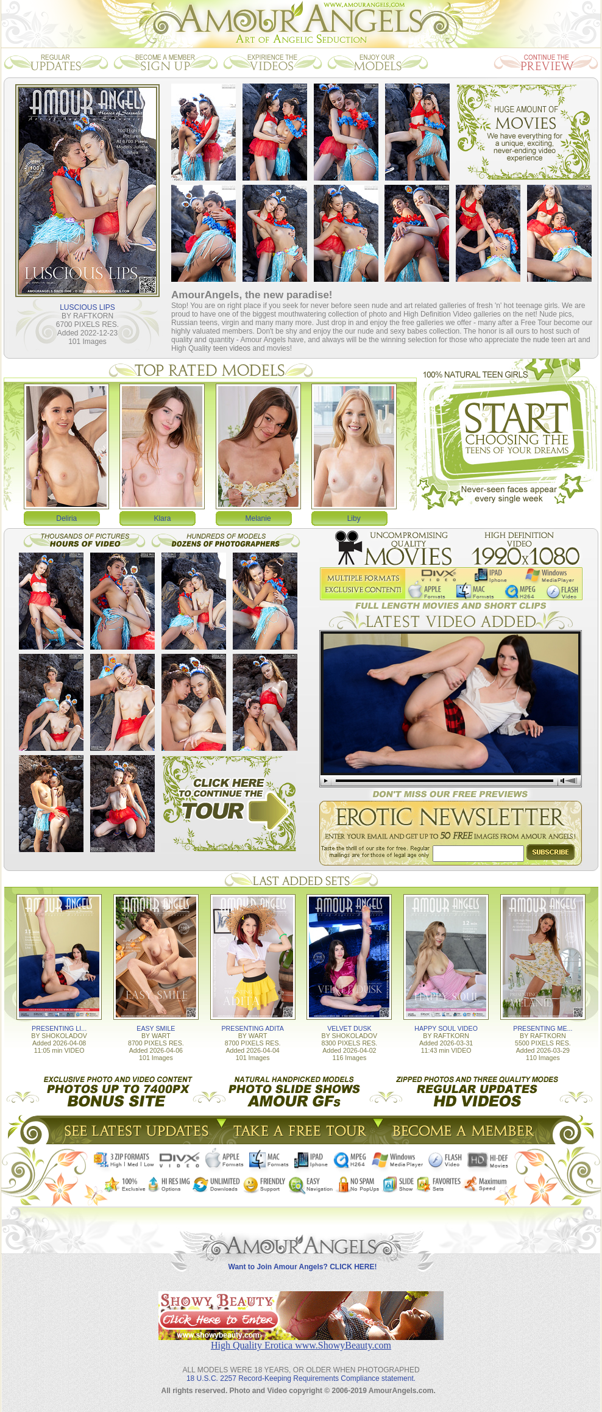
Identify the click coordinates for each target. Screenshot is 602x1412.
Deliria (66, 518)
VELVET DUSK (349, 1028)
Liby (354, 518)
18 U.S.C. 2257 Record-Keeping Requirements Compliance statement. (301, 1378)
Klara (162, 518)
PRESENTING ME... (542, 1028)
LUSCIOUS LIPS (87, 307)
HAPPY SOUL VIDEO (446, 1028)
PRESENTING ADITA (253, 1028)
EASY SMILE (155, 1028)
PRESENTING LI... (59, 1028)
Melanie (258, 518)
